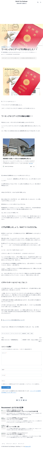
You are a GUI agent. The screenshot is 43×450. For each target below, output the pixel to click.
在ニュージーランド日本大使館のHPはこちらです (14, 320)
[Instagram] (22, 400)
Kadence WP (28, 446)
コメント (4, 352)
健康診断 (24, 333)
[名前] (21, 369)
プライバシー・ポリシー (11, 443)
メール (4, 375)
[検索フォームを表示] (38, 2)
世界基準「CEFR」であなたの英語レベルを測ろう (32, 339)
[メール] (21, 375)
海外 (28, 333)
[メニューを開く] (40, 2)
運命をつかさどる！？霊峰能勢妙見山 (11, 338)
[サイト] (21, 381)
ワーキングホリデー (6, 333)
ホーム (3, 443)
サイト (3, 380)
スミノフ (4, 54)
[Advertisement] (21, 13)
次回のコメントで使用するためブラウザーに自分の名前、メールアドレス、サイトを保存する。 (21, 384)
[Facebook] (17, 400)
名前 (3, 369)
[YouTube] (24, 400)
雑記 (32, 333)
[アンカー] (26, 400)
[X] (19, 400)
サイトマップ (21, 443)
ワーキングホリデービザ (16, 333)
